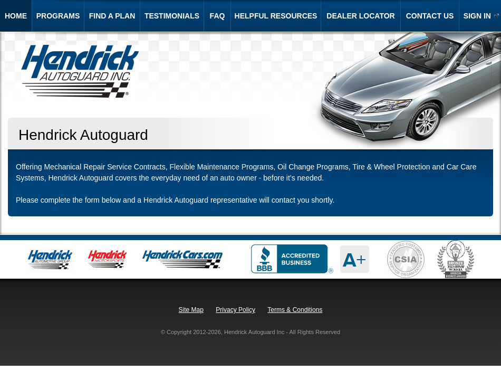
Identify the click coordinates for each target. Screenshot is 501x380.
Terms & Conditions (294, 310)
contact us (430, 16)
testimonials (171, 16)
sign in (475, 16)
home (16, 16)
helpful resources (276, 16)
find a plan (112, 16)
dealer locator (360, 16)
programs (58, 16)
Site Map (191, 310)
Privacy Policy (235, 310)
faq (217, 16)
